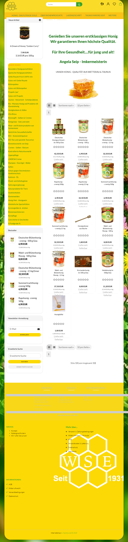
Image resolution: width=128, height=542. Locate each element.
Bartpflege (12, 218)
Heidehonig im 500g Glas (107, 273)
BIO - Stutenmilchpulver (18, 138)
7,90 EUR (25, 55)
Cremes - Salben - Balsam (18, 150)
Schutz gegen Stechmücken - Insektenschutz (19, 174)
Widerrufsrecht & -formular (78, 438)
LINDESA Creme (14, 161)
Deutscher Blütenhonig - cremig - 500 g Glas (83, 142)
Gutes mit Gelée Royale (17, 83)
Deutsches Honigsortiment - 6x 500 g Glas (58, 142)
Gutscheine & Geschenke (18, 222)
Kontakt (14, 433)
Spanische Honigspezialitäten (20, 75)
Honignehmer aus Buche (83, 229)
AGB (70, 442)
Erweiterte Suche (25, 369)
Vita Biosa (12, 116)
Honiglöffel (58, 317)
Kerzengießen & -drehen (18, 210)
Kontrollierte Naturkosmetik (19, 154)
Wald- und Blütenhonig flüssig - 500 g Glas (107, 231)
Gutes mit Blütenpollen (17, 90)
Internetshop (56, 535)
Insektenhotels (14, 195)
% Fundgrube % (14, 226)
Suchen (24, 364)
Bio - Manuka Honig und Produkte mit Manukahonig (23, 107)
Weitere (112, 15)
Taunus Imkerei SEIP (95, 15)
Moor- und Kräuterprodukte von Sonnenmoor (21, 129)
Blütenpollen (13, 87)
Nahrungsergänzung (16, 187)
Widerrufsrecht (14, 491)
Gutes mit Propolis (15, 98)
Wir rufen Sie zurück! (19, 438)
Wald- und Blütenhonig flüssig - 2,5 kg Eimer (58, 275)
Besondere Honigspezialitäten (20, 71)
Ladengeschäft (74, 15)
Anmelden (24, 337)
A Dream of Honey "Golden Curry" (24, 48)
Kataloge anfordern (18, 436)
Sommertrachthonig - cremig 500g (108, 185)
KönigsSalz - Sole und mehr (19, 124)
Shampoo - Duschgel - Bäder (19, 165)
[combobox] (66, 108)
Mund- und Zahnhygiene (18, 183)
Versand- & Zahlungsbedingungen (81, 434)
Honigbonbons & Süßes (17, 112)
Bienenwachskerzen (16, 214)
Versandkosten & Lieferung (78, 446)
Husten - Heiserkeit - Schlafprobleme (23, 102)
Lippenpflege (13, 157)
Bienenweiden (14, 199)
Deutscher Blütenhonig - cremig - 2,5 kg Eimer (107, 142)
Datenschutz (73, 450)
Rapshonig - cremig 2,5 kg (83, 185)
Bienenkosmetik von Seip (18, 146)
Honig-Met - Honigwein (17, 202)
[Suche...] (79, 4)
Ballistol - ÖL (13, 179)
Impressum (72, 454)
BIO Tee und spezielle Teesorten (21, 142)
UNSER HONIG (14, 67)
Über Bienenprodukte (52, 15)
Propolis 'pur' (13, 94)
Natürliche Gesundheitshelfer (20, 134)
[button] (49, 108)
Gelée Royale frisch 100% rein (20, 79)
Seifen (10, 169)
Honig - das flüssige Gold (24, 15)
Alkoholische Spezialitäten (18, 206)
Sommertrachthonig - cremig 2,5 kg (59, 229)
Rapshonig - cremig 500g (59, 185)
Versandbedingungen (17, 494)
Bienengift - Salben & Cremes (20, 120)
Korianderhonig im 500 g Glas (83, 273)
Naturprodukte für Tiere (18, 191)
